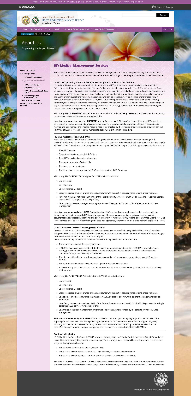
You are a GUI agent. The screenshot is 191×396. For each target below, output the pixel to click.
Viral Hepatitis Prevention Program (31, 104)
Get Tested (35, 29)
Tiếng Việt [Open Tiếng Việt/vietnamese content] (133, 2)
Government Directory (164, 7)
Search (163, 15)
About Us (39, 34)
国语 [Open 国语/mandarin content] (82, 2)
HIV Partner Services (32, 85)
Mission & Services (27, 70)
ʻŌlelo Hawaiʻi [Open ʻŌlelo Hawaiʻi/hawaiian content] (58, 2)
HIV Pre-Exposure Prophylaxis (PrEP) (36, 92)
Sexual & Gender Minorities (76, 29)
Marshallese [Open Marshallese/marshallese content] (90, 2)
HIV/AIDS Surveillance (32, 88)
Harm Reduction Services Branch (63, 20)
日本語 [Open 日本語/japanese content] (72, 2)
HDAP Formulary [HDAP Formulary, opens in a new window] (119, 170)
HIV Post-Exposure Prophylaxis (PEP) (31, 96)
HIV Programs (28, 74)
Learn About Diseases (104, 29)
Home (24, 29)
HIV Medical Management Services (34, 81)
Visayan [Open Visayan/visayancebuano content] (140, 2)
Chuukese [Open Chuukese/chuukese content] (48, 2)
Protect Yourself (52, 29)
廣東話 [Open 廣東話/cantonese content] (42, 2)
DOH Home (168, 29)
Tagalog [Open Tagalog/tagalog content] (112, 2)
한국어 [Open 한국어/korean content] (78, 2)
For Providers (27, 34)
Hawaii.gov (27, 7)
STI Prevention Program (30, 100)
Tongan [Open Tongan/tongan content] (118, 2)
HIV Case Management (33, 77)
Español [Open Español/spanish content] (105, 2)
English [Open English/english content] (35, 2)
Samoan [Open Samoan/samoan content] (98, 2)
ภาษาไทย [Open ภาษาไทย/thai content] (125, 2)
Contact (47, 34)
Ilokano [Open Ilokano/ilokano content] (66, 2)
